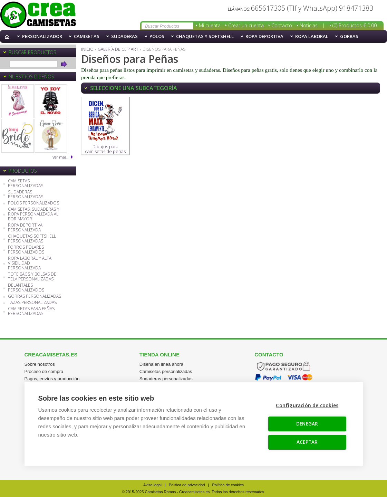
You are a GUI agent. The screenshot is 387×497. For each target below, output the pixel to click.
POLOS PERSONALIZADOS (33, 203)
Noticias (309, 25)
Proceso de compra (44, 371)
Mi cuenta (210, 25)
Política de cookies (228, 485)
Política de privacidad (187, 485)
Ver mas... (60, 157)
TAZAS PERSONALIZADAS (32, 302)
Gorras (349, 36)
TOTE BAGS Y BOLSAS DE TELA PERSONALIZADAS (32, 277)
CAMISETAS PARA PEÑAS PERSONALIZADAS (31, 311)
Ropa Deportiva (264, 36)
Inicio (8, 36)
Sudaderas (124, 36)
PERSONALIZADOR (42, 36)
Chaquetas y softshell (205, 36)
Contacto (281, 25)
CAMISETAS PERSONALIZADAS (25, 184)
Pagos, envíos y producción (52, 378)
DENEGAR (307, 424)
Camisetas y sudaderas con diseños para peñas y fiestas (38, 15)
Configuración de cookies (307, 405)
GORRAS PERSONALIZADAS (34, 296)
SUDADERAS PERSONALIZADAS (25, 195)
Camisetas (86, 36)
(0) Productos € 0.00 (354, 25)
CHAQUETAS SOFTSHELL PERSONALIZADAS (32, 239)
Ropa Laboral (311, 36)
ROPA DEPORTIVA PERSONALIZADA (25, 228)
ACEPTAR (307, 442)
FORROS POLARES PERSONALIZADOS (26, 250)
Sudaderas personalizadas (166, 378)
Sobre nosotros (40, 364)
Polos (156, 36)
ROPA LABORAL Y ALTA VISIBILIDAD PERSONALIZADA (29, 263)
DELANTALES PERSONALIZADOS (26, 288)
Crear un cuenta (246, 25)
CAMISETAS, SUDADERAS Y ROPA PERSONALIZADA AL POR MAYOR (33, 214)
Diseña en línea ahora (161, 364)
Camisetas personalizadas (165, 371)
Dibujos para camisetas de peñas (105, 127)
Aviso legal (152, 485)
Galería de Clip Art (118, 49)
